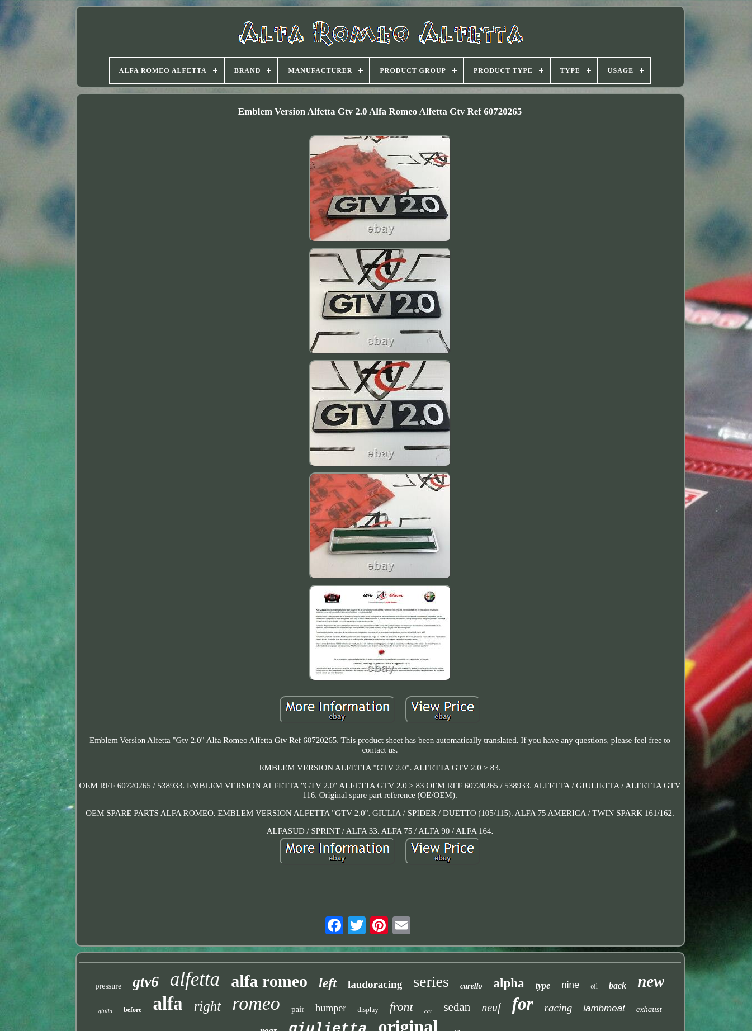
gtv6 (146, 981)
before (132, 1010)
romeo (256, 1003)
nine (570, 985)
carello (471, 986)
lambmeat (604, 1008)
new (650, 981)
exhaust (649, 1009)
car (428, 1011)
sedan (456, 1007)
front (401, 1007)
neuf (490, 1007)
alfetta (195, 979)
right (207, 1006)
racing (559, 1008)
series (431, 981)
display (368, 1009)
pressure (109, 986)
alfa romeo (269, 981)
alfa (167, 1004)
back (617, 985)
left (328, 983)
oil (594, 986)
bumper (330, 1008)
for (522, 1004)
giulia (105, 1011)
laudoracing (375, 984)
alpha (509, 983)
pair (297, 1009)
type (543, 985)
